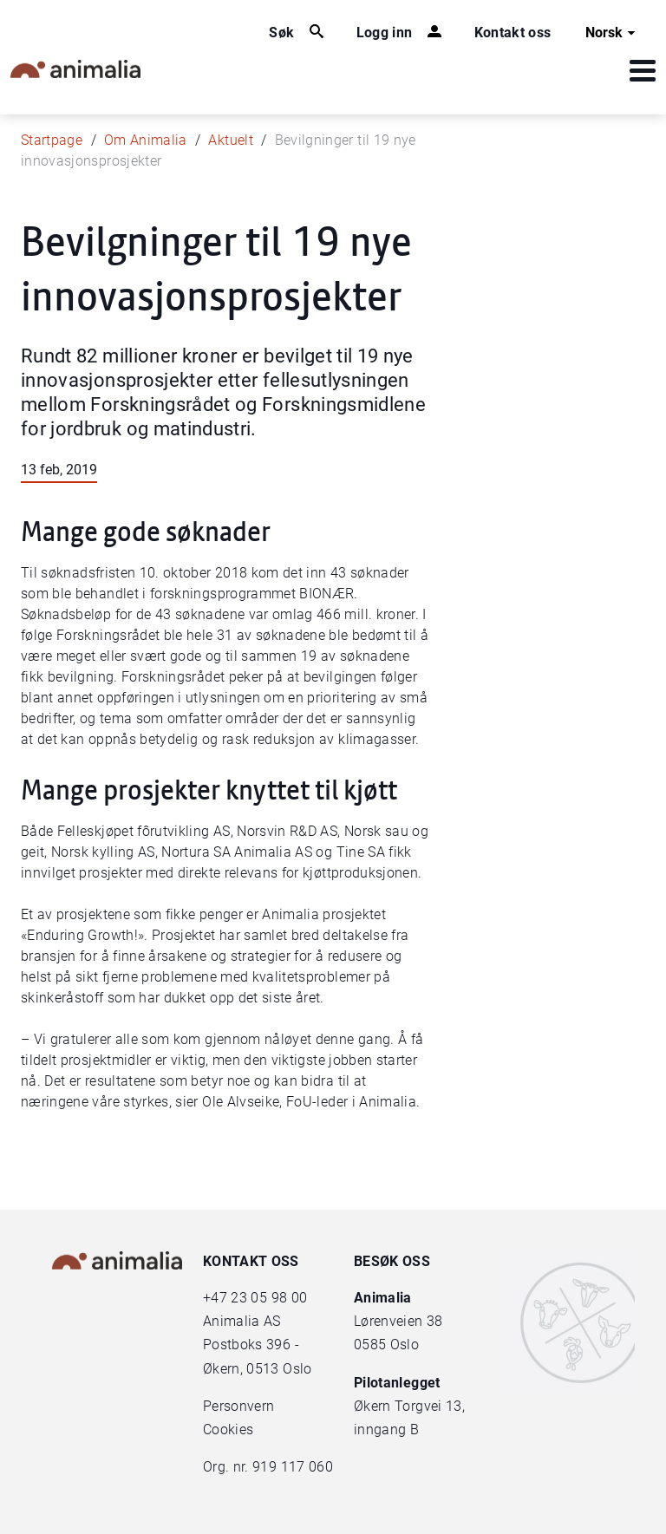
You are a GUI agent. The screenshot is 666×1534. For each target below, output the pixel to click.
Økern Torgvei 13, (411, 1406)
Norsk (612, 33)
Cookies (228, 1429)
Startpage (51, 140)
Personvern (239, 1406)
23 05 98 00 (269, 1297)
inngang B (386, 1429)
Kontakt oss (513, 32)
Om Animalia (145, 140)
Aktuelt (230, 140)
